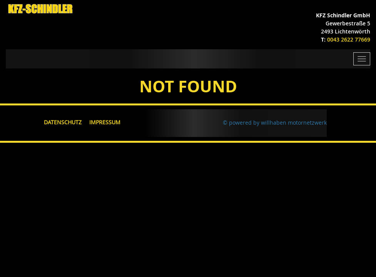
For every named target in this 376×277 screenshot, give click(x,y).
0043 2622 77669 (348, 39)
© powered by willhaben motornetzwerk (275, 122)
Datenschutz (63, 122)
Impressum (104, 122)
